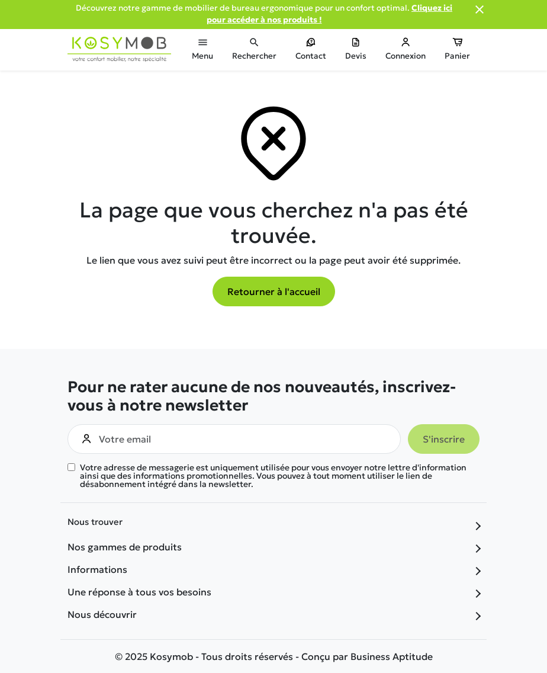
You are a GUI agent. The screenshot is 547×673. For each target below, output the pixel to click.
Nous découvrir (102, 614)
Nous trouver (95, 522)
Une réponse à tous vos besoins (139, 592)
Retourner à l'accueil (273, 291)
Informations (97, 569)
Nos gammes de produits (124, 547)
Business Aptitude (391, 656)
